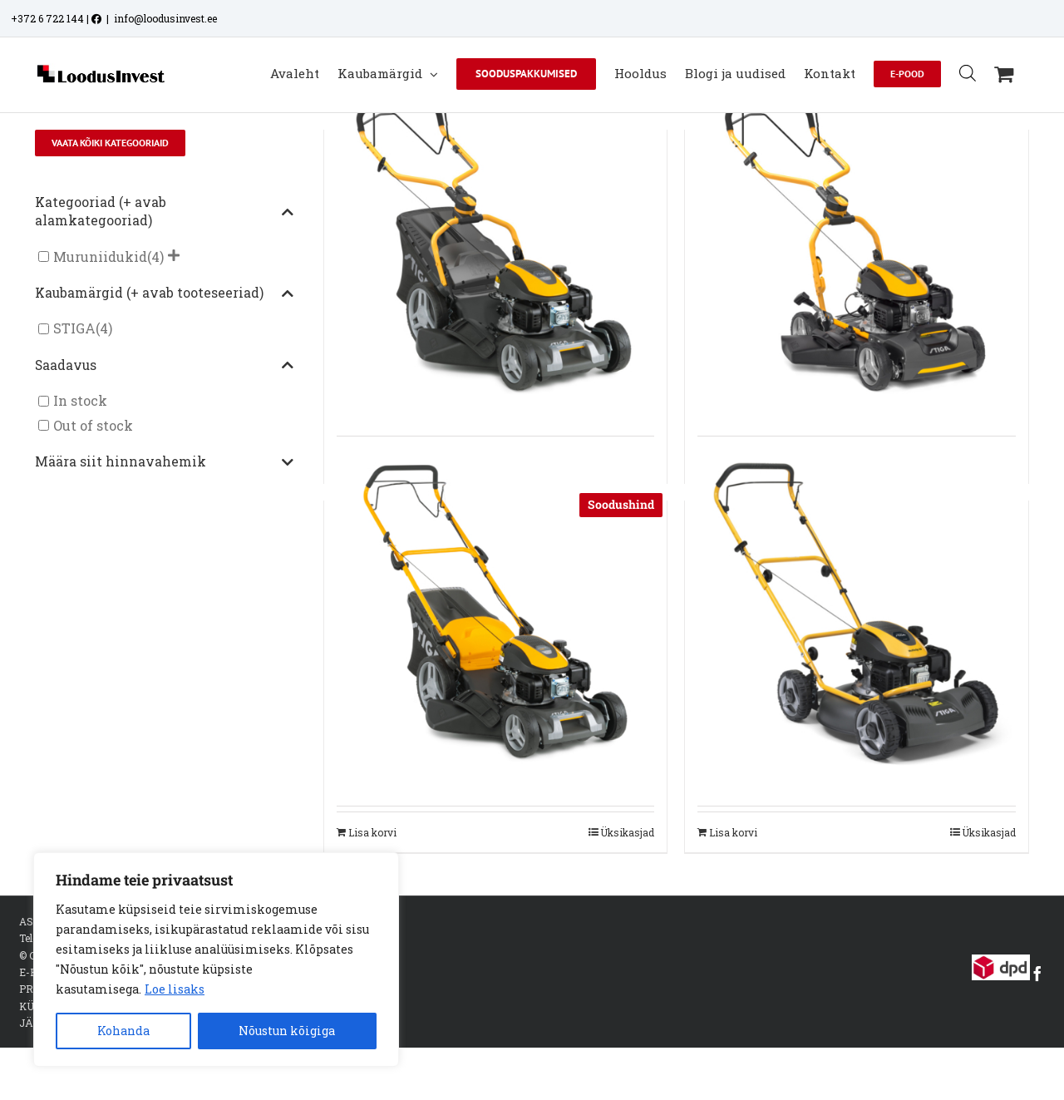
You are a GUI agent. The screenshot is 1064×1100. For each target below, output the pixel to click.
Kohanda (123, 1030)
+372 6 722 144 (47, 18)
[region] (216, 959)
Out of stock (93, 425)
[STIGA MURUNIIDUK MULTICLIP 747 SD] (856, 242)
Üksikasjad (627, 832)
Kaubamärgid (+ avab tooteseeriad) (164, 293)
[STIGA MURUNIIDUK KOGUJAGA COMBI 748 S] (495, 242)
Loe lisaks (174, 989)
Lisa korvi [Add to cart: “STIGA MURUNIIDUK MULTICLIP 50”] (733, 832)
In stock (80, 401)
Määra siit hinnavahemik (164, 462)
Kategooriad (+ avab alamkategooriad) (164, 211)
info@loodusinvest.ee (165, 18)
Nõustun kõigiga (287, 1030)
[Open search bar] (967, 73)
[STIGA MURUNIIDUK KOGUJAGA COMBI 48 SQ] (495, 612)
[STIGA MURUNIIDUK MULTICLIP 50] (856, 612)
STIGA (74, 329)
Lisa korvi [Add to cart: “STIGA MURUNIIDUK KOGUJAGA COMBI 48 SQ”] (372, 832)
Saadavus (164, 366)
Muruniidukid (100, 256)
